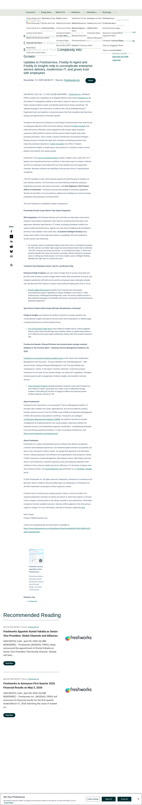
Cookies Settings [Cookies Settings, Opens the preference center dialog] (93, 799)
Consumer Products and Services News (31, 12)
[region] (71, 799)
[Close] (138, 799)
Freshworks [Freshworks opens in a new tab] (32, 601)
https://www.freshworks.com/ (124, 32)
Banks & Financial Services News (61, 12)
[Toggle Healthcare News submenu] (84, 12)
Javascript (116, 60)
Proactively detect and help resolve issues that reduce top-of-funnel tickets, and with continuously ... (36, 583)
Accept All (124, 799)
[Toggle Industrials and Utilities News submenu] (100, 12)
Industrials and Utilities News (92, 12)
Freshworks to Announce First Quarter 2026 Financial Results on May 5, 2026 (29, 685)
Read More (9, 663)
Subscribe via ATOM (120, 57)
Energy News (46, 12)
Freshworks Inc (72, 80)
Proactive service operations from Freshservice (36, 569)
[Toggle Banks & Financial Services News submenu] (69, 12)
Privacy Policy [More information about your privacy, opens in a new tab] (8, 803)
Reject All (109, 799)
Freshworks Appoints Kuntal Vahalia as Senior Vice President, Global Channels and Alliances (30, 633)
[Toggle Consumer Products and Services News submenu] (39, 12)
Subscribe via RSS (119, 53)
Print (114, 46)
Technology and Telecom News (107, 12)
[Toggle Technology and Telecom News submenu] (115, 12)
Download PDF (118, 50)
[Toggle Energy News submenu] (53, 12)
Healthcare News (76, 12)
